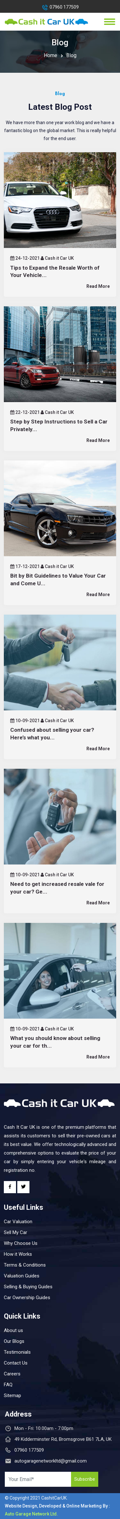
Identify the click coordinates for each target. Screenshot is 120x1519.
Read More (98, 286)
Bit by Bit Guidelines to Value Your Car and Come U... (58, 579)
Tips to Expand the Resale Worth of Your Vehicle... (55, 272)
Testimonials (17, 1352)
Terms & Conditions (25, 1265)
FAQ (8, 1385)
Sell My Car (15, 1232)
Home (50, 55)
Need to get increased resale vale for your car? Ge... (57, 888)
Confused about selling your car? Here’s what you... (52, 734)
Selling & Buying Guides (28, 1287)
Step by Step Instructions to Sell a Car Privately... (59, 425)
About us (13, 1330)
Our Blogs (14, 1341)
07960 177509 (64, 7)
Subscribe (84, 1479)
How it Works (18, 1254)
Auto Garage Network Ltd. (31, 1513)
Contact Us (16, 1363)
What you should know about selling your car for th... (55, 1042)
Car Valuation (18, 1221)
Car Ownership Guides (27, 1297)
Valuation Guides (21, 1276)
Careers (12, 1374)
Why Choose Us (20, 1243)
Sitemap (12, 1395)
